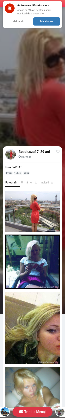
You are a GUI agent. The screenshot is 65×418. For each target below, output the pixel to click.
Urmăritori (29, 182)
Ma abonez (46, 21)
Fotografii (11, 182)
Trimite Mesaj (32, 412)
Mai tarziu (18, 21)
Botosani (26, 157)
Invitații (47, 182)
